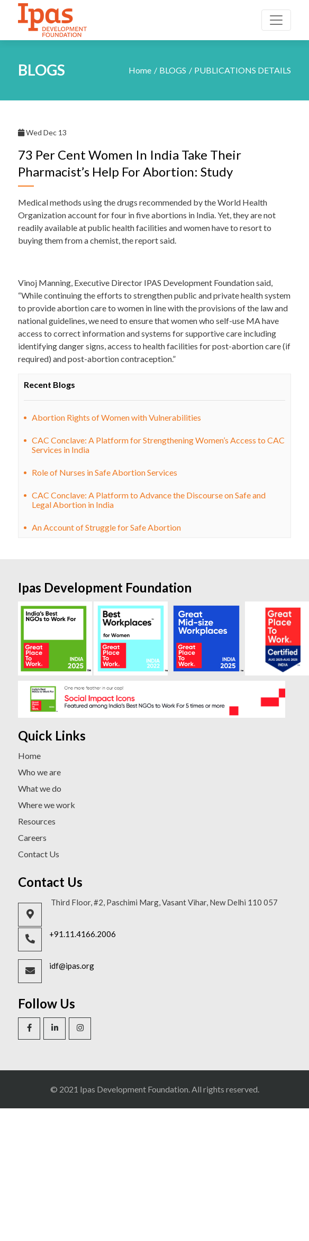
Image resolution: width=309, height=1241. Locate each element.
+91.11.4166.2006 (82, 934)
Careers (32, 837)
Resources (37, 821)
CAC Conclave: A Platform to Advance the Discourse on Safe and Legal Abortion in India (149, 500)
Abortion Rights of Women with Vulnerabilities (116, 417)
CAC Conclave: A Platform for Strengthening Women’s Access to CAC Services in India (158, 445)
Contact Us (38, 854)
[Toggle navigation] (276, 20)
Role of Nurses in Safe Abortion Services (104, 472)
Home (140, 70)
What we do (39, 788)
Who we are (39, 772)
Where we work (46, 805)
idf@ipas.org (71, 965)
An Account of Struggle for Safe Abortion (106, 527)
